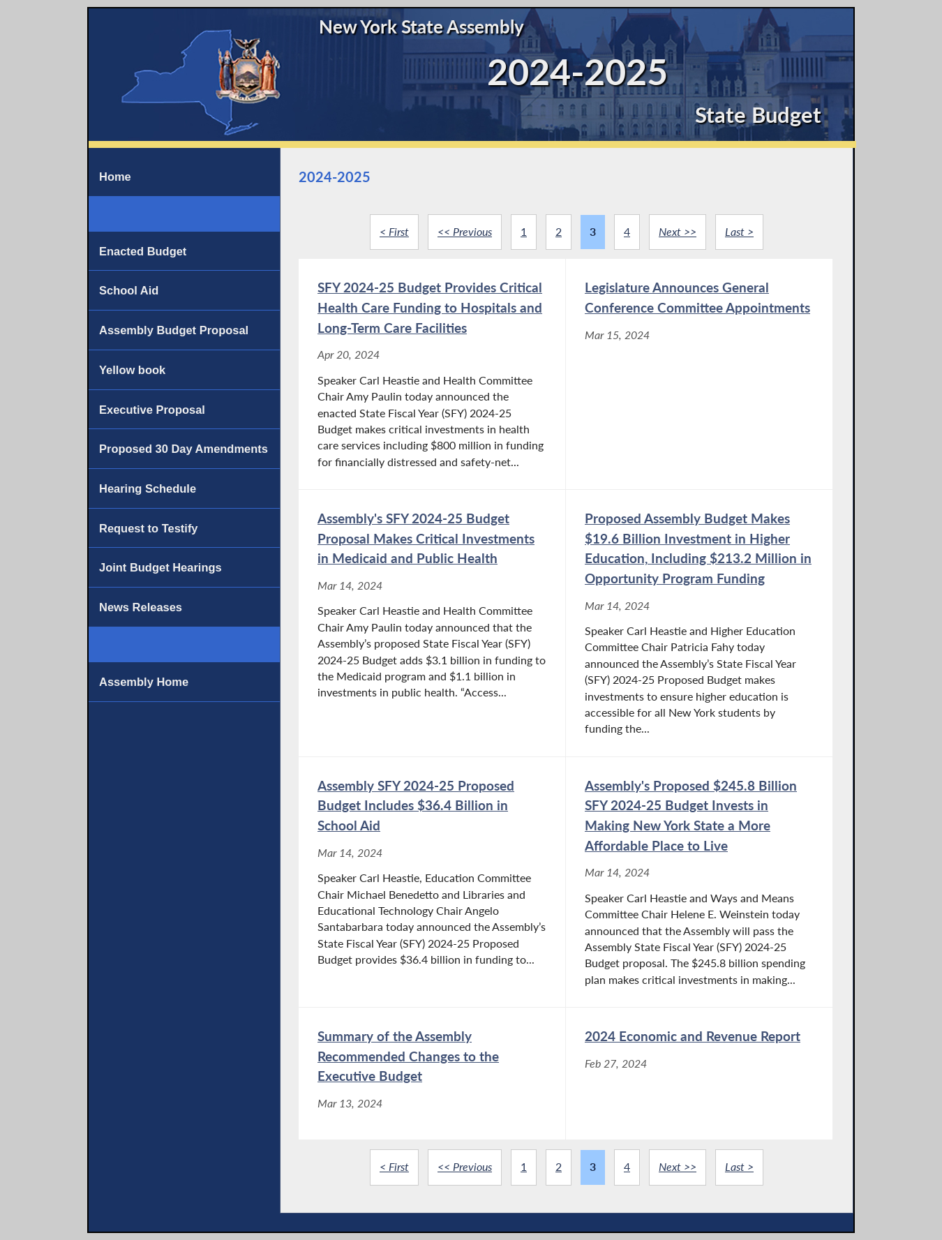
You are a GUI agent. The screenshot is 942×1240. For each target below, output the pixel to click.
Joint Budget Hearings (160, 567)
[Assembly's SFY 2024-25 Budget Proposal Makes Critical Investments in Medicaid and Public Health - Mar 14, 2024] (432, 623)
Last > (739, 231)
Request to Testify (148, 528)
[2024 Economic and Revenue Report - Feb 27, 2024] (699, 1074)
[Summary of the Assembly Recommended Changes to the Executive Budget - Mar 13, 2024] (432, 1074)
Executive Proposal (152, 409)
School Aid (128, 290)
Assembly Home (143, 681)
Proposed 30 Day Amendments (183, 448)
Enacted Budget (142, 251)
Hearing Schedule (147, 488)
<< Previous (465, 231)
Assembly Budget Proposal (173, 330)
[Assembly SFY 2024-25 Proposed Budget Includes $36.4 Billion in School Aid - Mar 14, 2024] (432, 882)
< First (394, 231)
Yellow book (132, 370)
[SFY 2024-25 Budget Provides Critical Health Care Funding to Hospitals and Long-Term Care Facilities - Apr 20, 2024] (432, 374)
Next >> (677, 231)
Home (115, 176)
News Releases (140, 607)
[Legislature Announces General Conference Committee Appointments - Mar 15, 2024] (699, 374)
